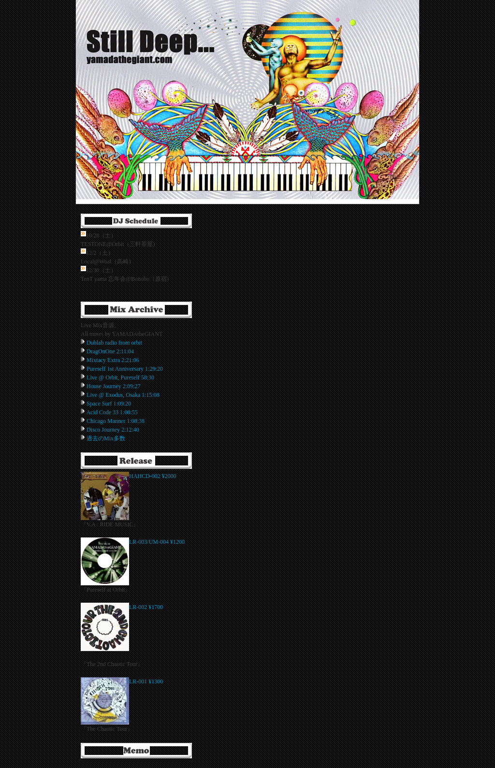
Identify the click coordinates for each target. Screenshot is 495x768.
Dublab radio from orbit (114, 342)
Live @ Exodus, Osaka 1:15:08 (123, 394)
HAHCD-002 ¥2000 (152, 476)
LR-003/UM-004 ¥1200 (157, 541)
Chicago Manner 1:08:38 (116, 421)
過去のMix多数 (106, 438)
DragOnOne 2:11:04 (110, 351)
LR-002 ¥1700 (146, 607)
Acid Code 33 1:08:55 (111, 412)
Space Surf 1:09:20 (109, 403)
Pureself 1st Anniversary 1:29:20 (125, 368)
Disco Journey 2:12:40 (113, 429)
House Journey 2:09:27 (113, 386)
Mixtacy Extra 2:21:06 (113, 360)
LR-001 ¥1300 (146, 681)
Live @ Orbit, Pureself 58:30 (120, 377)
